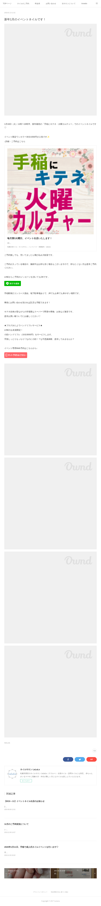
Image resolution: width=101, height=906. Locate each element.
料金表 (37, 4)
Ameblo (84, 4)
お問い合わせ (51, 4)
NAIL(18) (7, 743)
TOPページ (7, 4)
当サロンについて (69, 4)
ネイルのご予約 (23, 4)
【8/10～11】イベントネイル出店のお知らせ (24, 801)
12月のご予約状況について (16, 824)
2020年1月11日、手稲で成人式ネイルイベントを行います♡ (31, 847)
